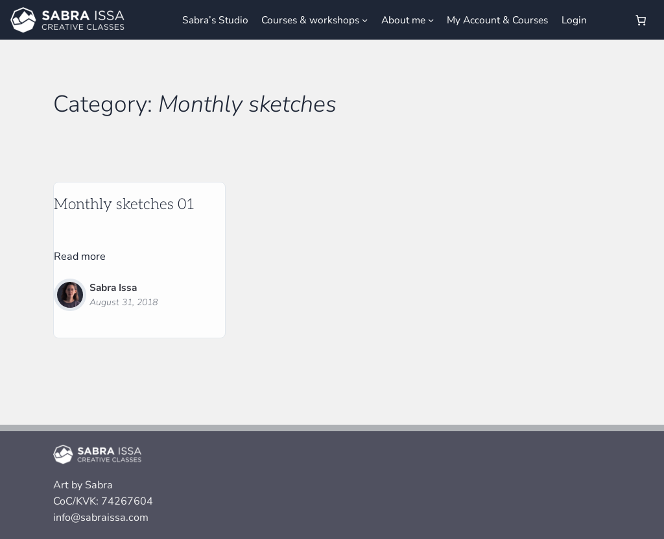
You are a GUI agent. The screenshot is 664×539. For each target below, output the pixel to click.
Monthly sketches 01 (124, 205)
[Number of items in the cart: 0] (641, 19)
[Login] (609, 20)
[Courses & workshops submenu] (365, 20)
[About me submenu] (431, 20)
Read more (80, 257)
